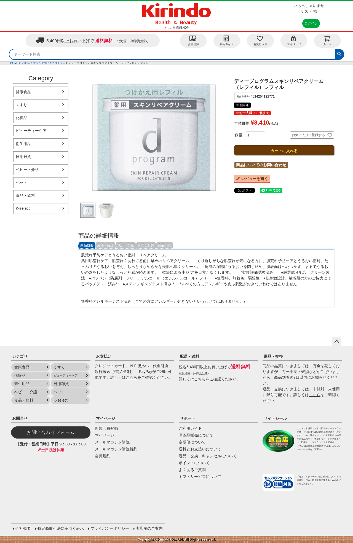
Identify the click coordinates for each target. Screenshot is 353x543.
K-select (23, 208)
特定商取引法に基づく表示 (61, 528)
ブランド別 (40, 62)
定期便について (192, 442)
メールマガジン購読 (112, 442)
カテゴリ (20, 356)
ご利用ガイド (190, 428)
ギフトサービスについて (200, 476)
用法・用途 (105, 245)
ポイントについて (194, 463)
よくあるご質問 (192, 469)
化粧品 (26, 62)
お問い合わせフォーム (50, 432)
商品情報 (164, 245)
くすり (21, 105)
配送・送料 (189, 356)
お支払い (103, 356)
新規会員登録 (106, 428)
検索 (339, 53)
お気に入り (260, 40)
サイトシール (275, 418)
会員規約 (102, 456)
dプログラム (57, 62)
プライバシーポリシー (109, 528)
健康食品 (23, 92)
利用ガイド (227, 40)
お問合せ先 (146, 245)
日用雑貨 (23, 156)
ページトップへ (336, 341)
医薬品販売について (196, 435)
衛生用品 (23, 143)
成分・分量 (125, 245)
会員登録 (193, 40)
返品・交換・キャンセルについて (208, 456)
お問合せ (20, 418)
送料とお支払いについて (200, 449)
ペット (21, 182)
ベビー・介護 (27, 169)
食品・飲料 (25, 195)
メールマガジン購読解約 (116, 449)
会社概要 (23, 528)
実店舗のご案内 (149, 528)
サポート (187, 418)
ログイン (311, 23)
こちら (131, 377)
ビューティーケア (31, 130)
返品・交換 (273, 356)
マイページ (294, 40)
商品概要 (86, 245)
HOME (14, 62)
